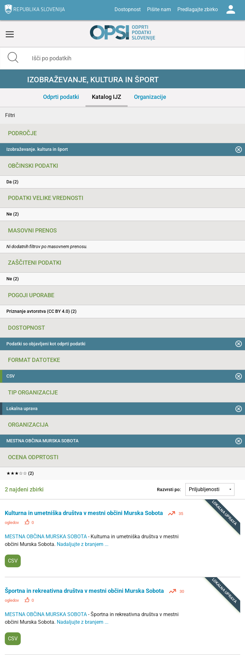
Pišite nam (159, 9)
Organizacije (150, 96)
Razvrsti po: (169, 489)
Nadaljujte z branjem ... (82, 544)
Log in (230, 9)
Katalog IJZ (106, 96)
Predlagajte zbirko (197, 9)
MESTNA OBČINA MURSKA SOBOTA (46, 537)
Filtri (10, 115)
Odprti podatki (61, 96)
